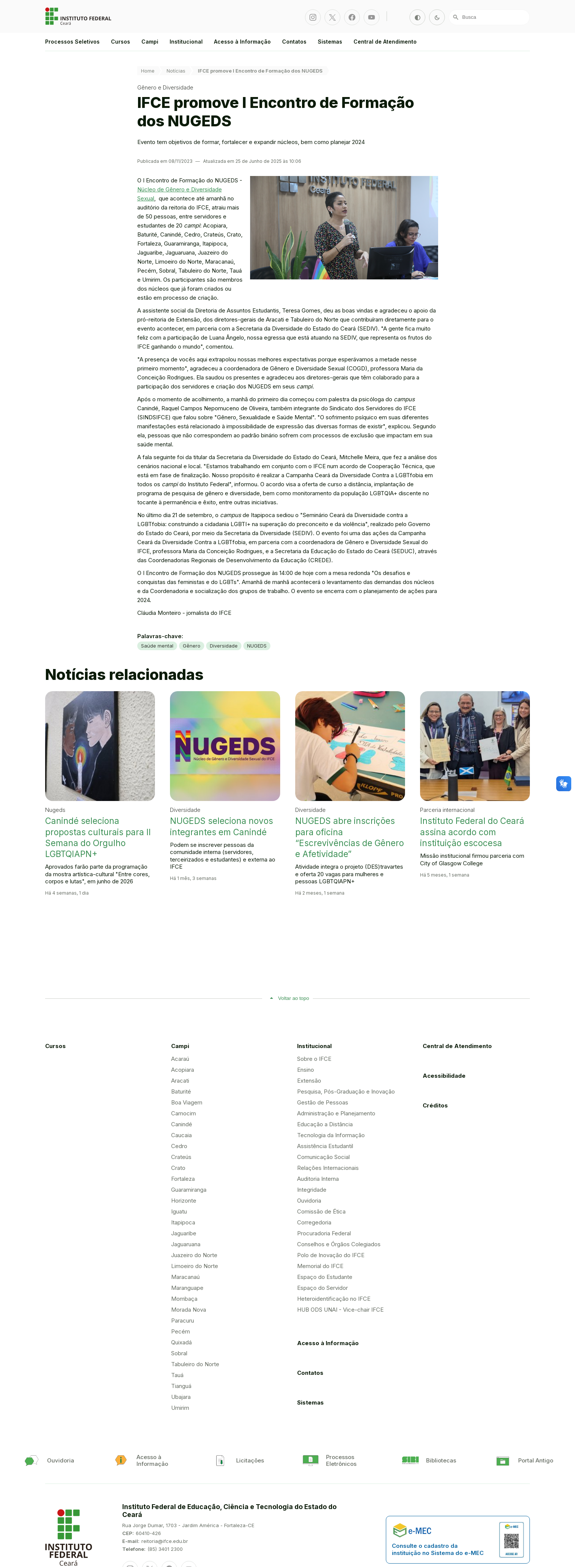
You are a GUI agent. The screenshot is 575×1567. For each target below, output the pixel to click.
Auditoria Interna (318, 1178)
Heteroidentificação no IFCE (333, 1298)
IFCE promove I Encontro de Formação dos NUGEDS (260, 71)
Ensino (305, 1069)
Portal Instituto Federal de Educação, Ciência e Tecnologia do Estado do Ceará (79, 16)
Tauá (177, 1375)
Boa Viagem (186, 1102)
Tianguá (181, 1386)
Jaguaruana (185, 1244)
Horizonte (183, 1200)
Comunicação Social (323, 1156)
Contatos (294, 41)
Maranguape (187, 1287)
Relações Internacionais (328, 1167)
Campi (149, 41)
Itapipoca (183, 1222)
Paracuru (182, 1320)
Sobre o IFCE (314, 1058)
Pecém (180, 1331)
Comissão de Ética (321, 1211)
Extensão (309, 1080)
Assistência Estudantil (325, 1146)
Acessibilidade (444, 1075)
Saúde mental (157, 646)
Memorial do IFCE (320, 1266)
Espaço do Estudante (324, 1276)
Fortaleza (183, 1178)
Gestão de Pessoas (322, 1102)
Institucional (186, 41)
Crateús (181, 1156)
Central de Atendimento (385, 41)
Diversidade (224, 646)
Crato (178, 1167)
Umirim (180, 1407)
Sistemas (330, 41)
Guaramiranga (188, 1189)
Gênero (191, 646)
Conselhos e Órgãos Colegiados (339, 1244)
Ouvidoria (309, 1200)
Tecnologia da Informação (331, 1135)
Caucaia (181, 1135)
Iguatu (179, 1211)
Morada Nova (188, 1309)
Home (148, 71)
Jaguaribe (183, 1233)
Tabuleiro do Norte (195, 1364)
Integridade (311, 1189)
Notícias (176, 71)
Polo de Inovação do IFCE (330, 1255)
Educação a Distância (325, 1124)
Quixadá (181, 1342)
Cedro (179, 1146)
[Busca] (489, 17)
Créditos (435, 1105)
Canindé (181, 1124)
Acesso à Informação (242, 41)
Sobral (179, 1353)
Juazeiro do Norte (194, 1255)
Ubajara (181, 1396)
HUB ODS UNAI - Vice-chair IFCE (340, 1309)
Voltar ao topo (293, 998)
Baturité (181, 1091)
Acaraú (180, 1058)
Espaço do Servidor (322, 1287)
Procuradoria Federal (324, 1233)
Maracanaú (185, 1276)
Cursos (120, 41)
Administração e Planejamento (336, 1113)
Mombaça (184, 1298)
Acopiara (182, 1069)
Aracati (180, 1080)
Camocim (183, 1113)
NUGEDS (257, 646)
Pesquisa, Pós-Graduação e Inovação (346, 1091)
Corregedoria (314, 1222)
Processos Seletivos (72, 41)
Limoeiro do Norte (194, 1266)
